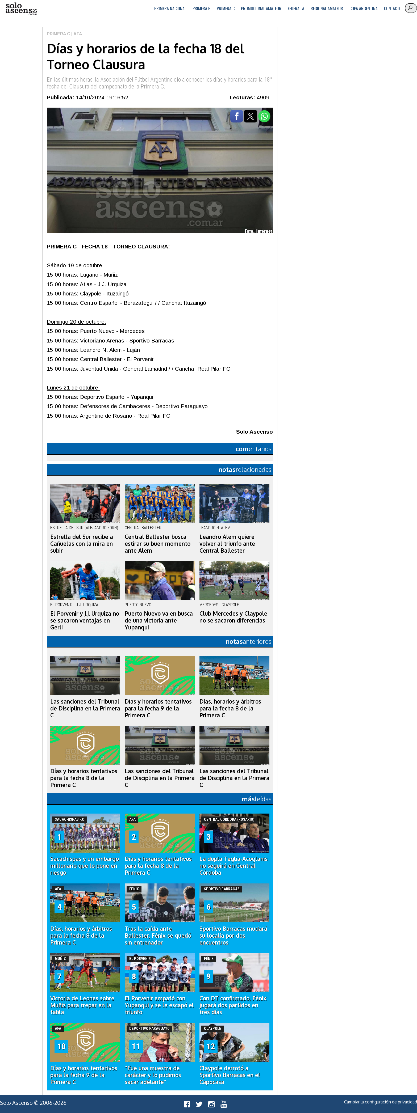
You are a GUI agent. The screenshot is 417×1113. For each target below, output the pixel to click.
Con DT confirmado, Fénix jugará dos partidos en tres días (232, 1005)
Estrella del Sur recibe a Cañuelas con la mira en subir (81, 543)
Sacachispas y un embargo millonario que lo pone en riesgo (84, 865)
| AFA (76, 34)
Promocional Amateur (261, 8)
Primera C (226, 8)
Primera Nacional (170, 8)
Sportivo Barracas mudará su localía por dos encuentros (233, 935)
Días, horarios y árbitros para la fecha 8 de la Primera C (230, 708)
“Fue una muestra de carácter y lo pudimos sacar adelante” (153, 1075)
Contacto (393, 8)
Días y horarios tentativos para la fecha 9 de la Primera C (158, 708)
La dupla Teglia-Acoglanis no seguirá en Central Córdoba (233, 865)
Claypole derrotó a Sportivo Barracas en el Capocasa (229, 1075)
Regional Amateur (327, 8)
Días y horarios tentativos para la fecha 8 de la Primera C (83, 778)
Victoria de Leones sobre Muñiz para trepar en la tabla (82, 1005)
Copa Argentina (363, 8)
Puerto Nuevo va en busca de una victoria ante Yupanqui (159, 620)
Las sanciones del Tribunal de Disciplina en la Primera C (85, 708)
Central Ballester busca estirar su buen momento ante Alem (157, 543)
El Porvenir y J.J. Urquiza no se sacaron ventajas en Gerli (84, 620)
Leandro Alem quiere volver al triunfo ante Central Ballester (227, 543)
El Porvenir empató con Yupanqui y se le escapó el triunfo (159, 1005)
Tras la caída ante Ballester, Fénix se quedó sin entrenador (158, 935)
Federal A (296, 8)
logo (21, 9)
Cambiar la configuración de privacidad (380, 1101)
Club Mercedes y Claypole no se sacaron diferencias (233, 617)
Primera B (201, 8)
